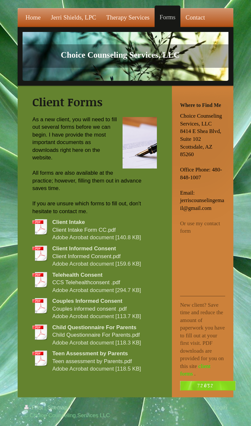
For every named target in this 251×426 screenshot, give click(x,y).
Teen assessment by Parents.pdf (92, 361)
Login (220, 407)
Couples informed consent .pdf (89, 309)
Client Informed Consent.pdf (86, 256)
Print (34, 407)
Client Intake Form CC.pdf (84, 230)
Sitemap (57, 407)
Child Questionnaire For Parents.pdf (96, 335)
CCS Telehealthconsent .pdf (86, 282)
